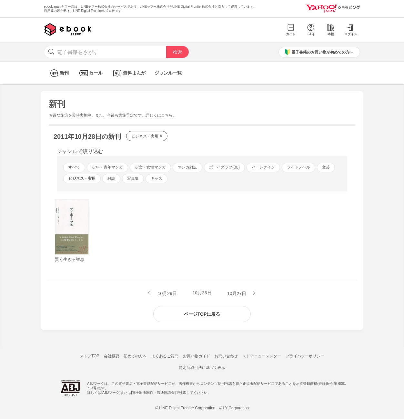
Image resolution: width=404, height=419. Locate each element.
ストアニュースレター (261, 356)
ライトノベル (298, 167)
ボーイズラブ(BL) (224, 167)
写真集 (133, 178)
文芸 (326, 167)
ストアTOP (89, 356)
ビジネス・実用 (146, 135)
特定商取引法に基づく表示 (202, 367)
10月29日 (167, 293)
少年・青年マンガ (107, 167)
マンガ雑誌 (187, 167)
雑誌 (111, 178)
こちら (167, 115)
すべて (74, 167)
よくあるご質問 (164, 356)
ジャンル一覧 (168, 73)
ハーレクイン (263, 167)
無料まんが (129, 73)
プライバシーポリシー (305, 356)
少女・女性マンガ (150, 167)
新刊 (58, 73)
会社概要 (111, 356)
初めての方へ (135, 356)
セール (90, 73)
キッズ (156, 178)
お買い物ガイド (196, 356)
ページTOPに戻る (202, 314)
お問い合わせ (226, 356)
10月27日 (237, 293)
